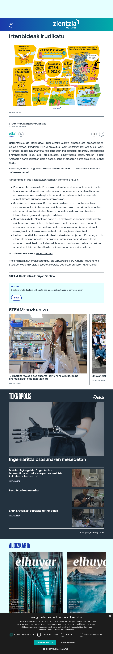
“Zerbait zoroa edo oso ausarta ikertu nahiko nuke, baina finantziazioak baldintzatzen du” (43, 377)
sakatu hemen (44, 253)
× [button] (110, 616)
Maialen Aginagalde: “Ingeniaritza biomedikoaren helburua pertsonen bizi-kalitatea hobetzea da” (35, 473)
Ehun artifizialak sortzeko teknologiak (33, 510)
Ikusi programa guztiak (92, 532)
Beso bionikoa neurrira (24, 490)
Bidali (16, 298)
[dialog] (56, 633)
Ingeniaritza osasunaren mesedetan (47, 459)
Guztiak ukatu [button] (68, 642)
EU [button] (21, 134)
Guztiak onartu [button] (45, 642)
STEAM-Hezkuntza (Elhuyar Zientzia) (27, 124)
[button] (11, 25)
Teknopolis (20, 396)
